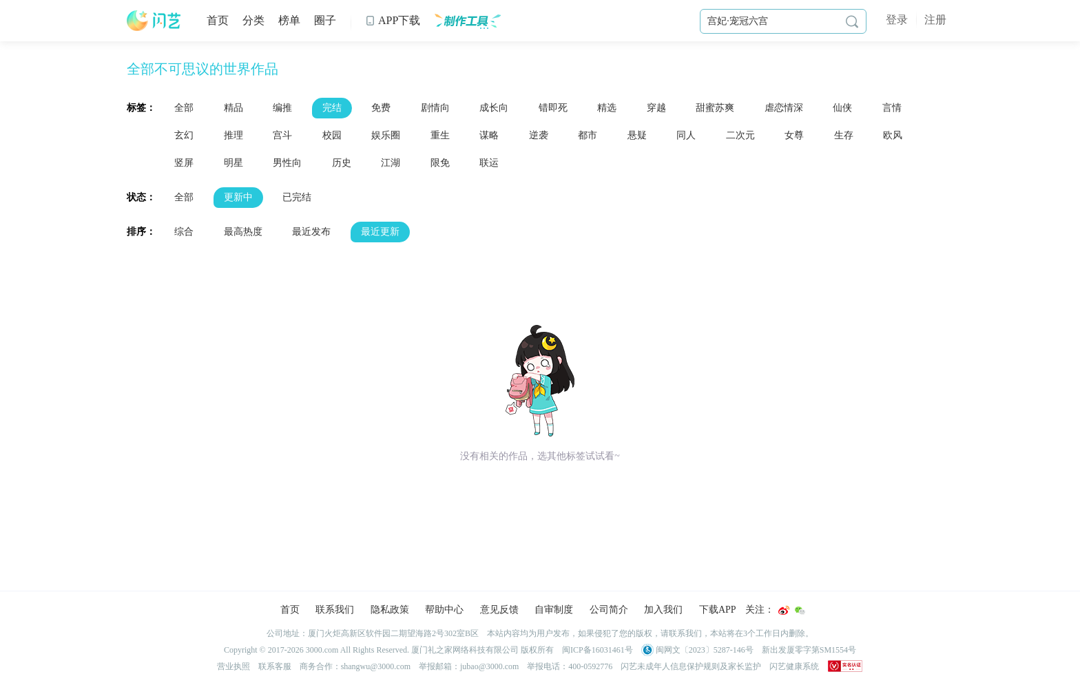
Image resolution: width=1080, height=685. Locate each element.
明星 (233, 163)
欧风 (892, 135)
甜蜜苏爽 (715, 108)
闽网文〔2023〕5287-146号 (697, 650)
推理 (233, 135)
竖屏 (184, 163)
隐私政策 (390, 609)
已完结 (296, 197)
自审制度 (553, 609)
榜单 (289, 20)
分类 (253, 20)
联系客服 (274, 666)
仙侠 (842, 108)
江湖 (390, 163)
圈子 (325, 20)
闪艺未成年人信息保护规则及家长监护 (691, 666)
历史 (341, 163)
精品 (233, 108)
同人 (686, 135)
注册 (935, 19)
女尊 (794, 135)
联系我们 (334, 609)
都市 (587, 135)
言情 (892, 108)
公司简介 (609, 609)
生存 (843, 135)
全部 (184, 108)
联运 (489, 163)
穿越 (656, 108)
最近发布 (311, 231)
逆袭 (538, 135)
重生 (440, 135)
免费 (381, 108)
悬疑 (637, 135)
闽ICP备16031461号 (597, 650)
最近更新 (380, 231)
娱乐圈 (385, 135)
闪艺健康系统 (794, 666)
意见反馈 (499, 609)
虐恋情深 (784, 108)
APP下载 (392, 20)
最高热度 (243, 231)
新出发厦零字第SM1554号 (809, 650)
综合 (184, 231)
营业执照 (233, 666)
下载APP (717, 609)
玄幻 (184, 135)
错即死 (553, 108)
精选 (606, 108)
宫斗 (282, 135)
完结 (332, 108)
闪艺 (154, 20)
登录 (897, 19)
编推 (282, 108)
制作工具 (467, 20)
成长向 (493, 108)
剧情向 (435, 108)
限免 (440, 163)
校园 (332, 135)
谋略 (489, 135)
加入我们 (663, 609)
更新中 (238, 197)
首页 (218, 20)
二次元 (740, 135)
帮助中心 (444, 609)
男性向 (287, 163)
